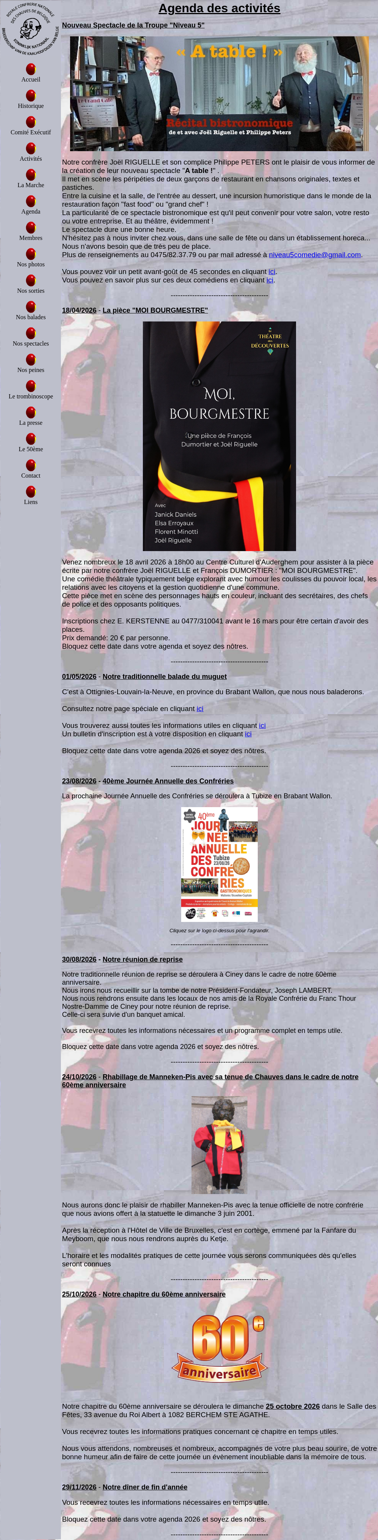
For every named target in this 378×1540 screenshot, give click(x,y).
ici (271, 272)
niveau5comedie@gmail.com (315, 255)
